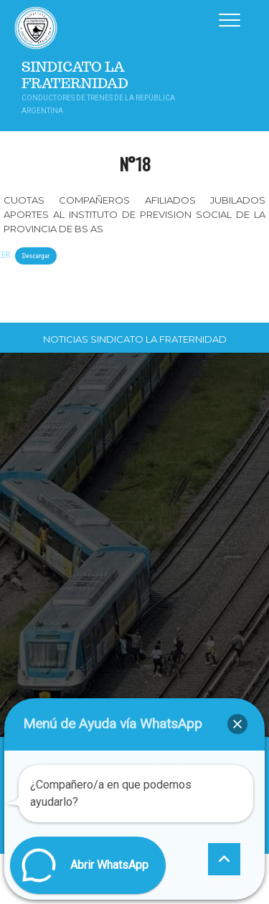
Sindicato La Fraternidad (75, 75)
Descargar (35, 256)
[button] (237, 724)
